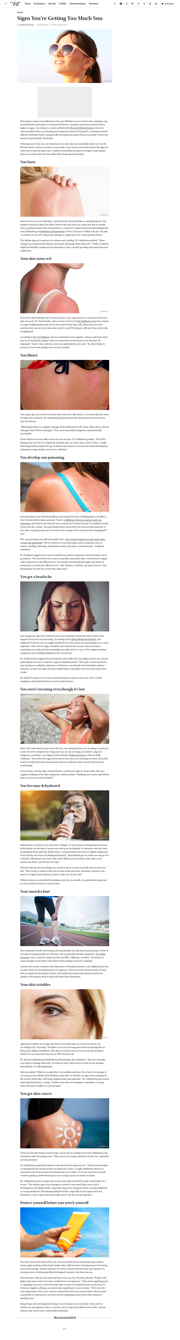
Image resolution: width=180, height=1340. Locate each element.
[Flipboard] (132, 4)
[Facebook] (115, 4)
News (28, 3)
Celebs (62, 3)
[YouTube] (121, 4)
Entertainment (78, 3)
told (86, 321)
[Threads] (144, 4)
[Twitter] (127, 4)
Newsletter (167, 4)
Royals (52, 3)
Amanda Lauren (27, 25)
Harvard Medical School (82, 128)
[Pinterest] (138, 4)
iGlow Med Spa (77, 755)
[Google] (150, 4)
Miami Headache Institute (84, 639)
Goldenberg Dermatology (52, 231)
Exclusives (39, 3)
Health (20, 12)
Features (93, 3)
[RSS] (156, 4)
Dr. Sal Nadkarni (41, 337)
